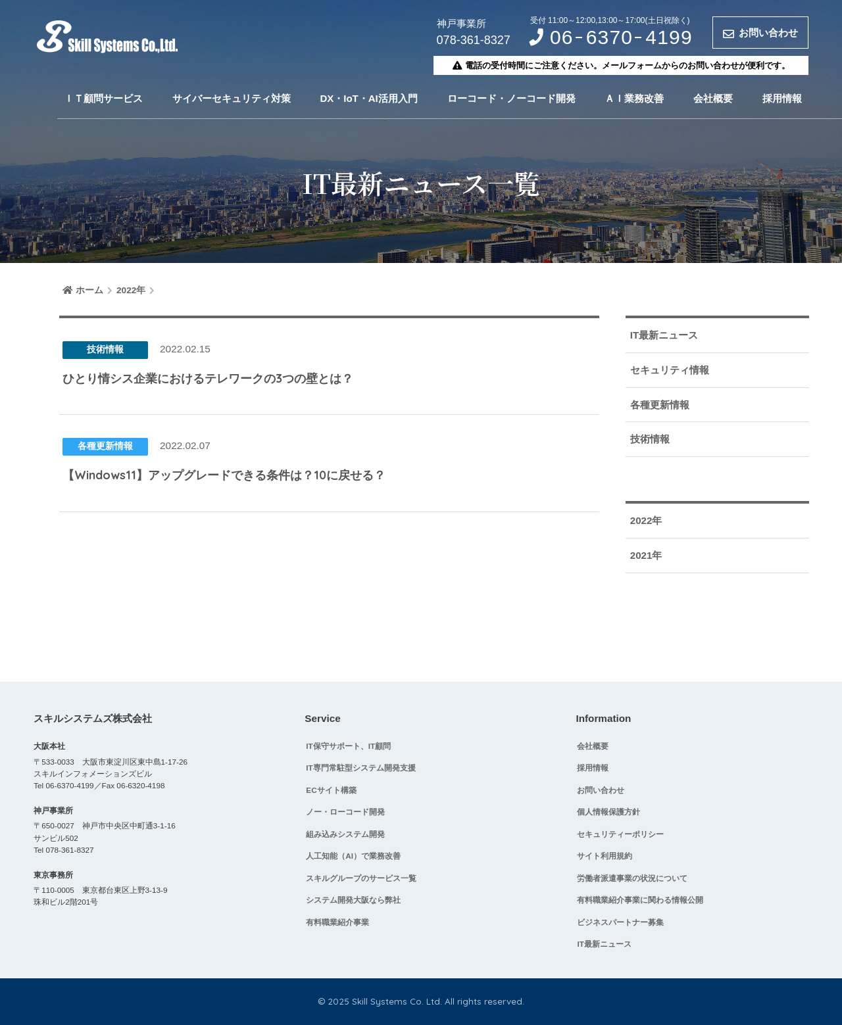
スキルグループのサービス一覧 (361, 878)
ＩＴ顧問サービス (103, 98)
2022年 (646, 520)
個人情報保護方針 (608, 811)
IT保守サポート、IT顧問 (348, 746)
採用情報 (782, 98)
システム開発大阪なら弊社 (353, 899)
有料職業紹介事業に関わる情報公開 (640, 899)
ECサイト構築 (331, 790)
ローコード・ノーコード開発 (511, 98)
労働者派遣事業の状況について (632, 878)
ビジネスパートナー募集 (620, 922)
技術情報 (650, 438)
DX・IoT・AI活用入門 (368, 98)
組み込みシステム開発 (345, 834)
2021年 (646, 555)
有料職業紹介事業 (337, 922)
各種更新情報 (659, 404)
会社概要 (713, 98)
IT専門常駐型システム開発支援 (360, 767)
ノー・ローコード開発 (345, 811)
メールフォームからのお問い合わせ (670, 65)
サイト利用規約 (604, 855)
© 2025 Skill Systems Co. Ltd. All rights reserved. (421, 1001)
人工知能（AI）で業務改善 (353, 855)
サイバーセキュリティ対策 (231, 98)
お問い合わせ (600, 790)
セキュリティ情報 (669, 369)
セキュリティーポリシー (620, 834)
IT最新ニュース (664, 335)
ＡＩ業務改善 (634, 98)
